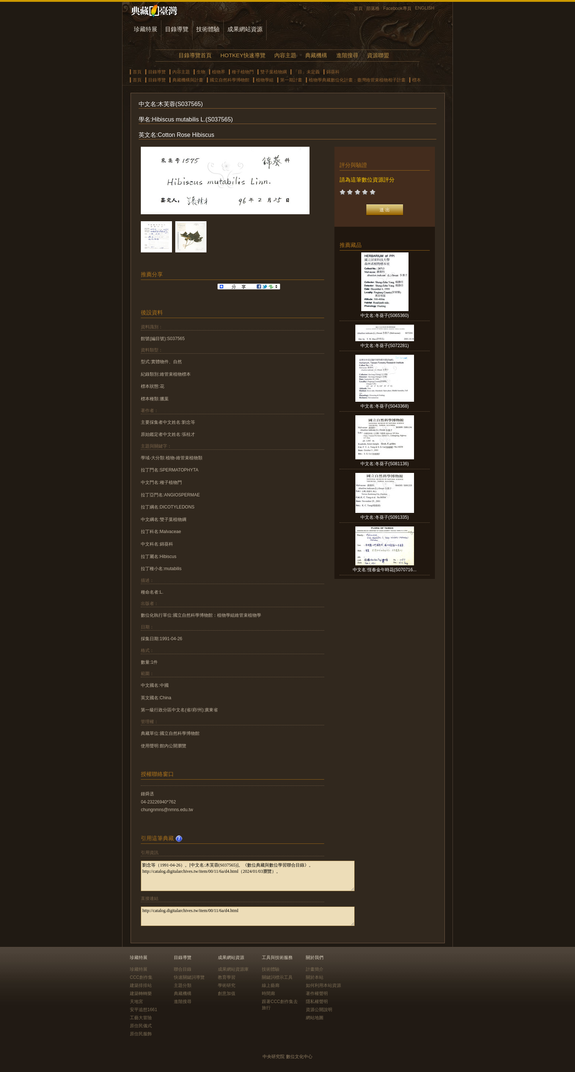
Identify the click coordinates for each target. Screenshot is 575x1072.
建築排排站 (141, 985)
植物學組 (265, 80)
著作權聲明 (317, 993)
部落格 (373, 8)
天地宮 (136, 1001)
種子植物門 (243, 71)
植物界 (218, 71)
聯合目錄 (182, 969)
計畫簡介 (314, 969)
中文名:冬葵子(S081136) (384, 463)
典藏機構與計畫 (187, 80)
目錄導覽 (176, 29)
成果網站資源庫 (233, 969)
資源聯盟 (378, 55)
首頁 (358, 8)
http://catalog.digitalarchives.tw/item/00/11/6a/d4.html (248, 916)
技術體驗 (208, 29)
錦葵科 (333, 71)
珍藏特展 (145, 29)
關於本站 (314, 977)
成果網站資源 (245, 29)
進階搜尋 (347, 55)
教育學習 (226, 977)
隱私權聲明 (317, 1001)
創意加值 (226, 993)
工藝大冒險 (141, 1017)
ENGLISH (425, 8)
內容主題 (285, 55)
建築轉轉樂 (141, 993)
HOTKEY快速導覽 (242, 55)
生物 (201, 71)
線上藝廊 (270, 985)
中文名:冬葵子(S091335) (384, 517)
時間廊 (268, 993)
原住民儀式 (141, 1025)
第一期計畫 (291, 80)
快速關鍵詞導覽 (189, 977)
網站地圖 (314, 1017)
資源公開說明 (319, 1009)
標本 (416, 80)
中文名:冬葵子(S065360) (384, 315)
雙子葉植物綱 (273, 71)
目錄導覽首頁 (195, 55)
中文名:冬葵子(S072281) (384, 345)
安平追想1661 (143, 1009)
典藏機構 (316, 55)
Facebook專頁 (397, 8)
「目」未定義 (306, 71)
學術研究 (226, 985)
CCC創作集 (141, 977)
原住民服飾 (141, 1033)
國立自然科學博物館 (229, 80)
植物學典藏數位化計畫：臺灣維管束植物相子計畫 (357, 80)
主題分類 (182, 985)
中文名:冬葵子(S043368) (384, 406)
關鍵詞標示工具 (277, 977)
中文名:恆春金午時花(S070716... (384, 569)
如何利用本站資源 (323, 985)
